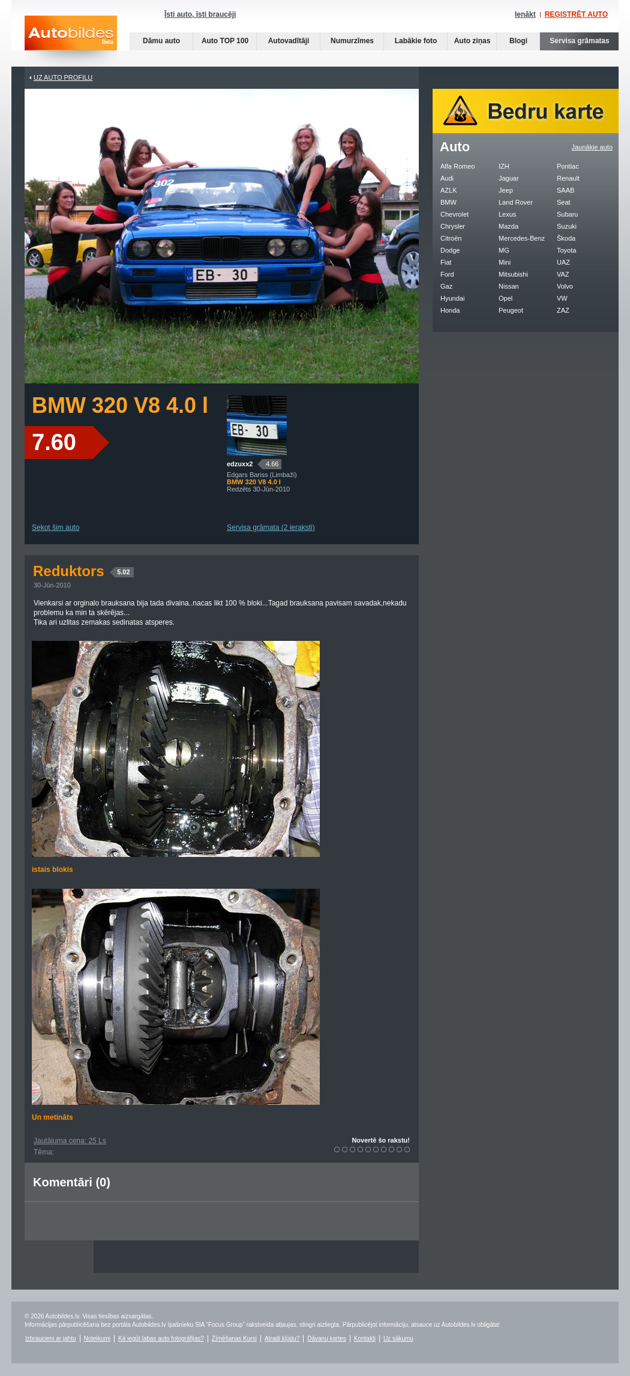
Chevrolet (454, 214)
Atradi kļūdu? (282, 1338)
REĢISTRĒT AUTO (576, 14)
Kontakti (365, 1338)
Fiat (445, 262)
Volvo (565, 286)
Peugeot (511, 310)
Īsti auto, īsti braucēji (200, 14)
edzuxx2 (240, 463)
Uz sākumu (398, 1338)
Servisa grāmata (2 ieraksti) (271, 527)
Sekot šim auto (55, 527)
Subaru (567, 214)
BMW (448, 202)
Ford (447, 274)
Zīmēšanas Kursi (234, 1338)
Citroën (450, 238)
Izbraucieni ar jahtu (50, 1338)
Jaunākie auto (592, 147)
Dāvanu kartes (326, 1338)
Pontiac (568, 166)
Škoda (566, 238)
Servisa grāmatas (579, 41)
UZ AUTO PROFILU (63, 77)
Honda (450, 310)
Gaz (446, 286)
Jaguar (509, 178)
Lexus (507, 214)
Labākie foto (416, 41)
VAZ (563, 274)
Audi (447, 178)
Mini (505, 262)
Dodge (450, 250)
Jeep (506, 190)
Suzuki (567, 226)
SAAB (565, 190)
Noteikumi (97, 1338)
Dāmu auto (161, 41)
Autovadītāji (289, 41)
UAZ (563, 262)
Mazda (508, 226)
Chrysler (452, 226)
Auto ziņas (472, 41)
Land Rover (516, 202)
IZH (504, 166)
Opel (505, 298)
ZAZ (563, 310)
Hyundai (452, 298)
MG (504, 250)
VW (562, 298)
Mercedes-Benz (522, 238)
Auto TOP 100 (225, 41)
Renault (568, 178)
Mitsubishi (513, 274)
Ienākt (525, 14)
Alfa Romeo (457, 166)
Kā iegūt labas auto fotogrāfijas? (161, 1338)
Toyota (566, 250)
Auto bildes (71, 41)
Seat (564, 202)
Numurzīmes (352, 41)
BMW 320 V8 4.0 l (120, 405)
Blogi (518, 41)
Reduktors (83, 571)
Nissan (509, 286)
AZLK (448, 190)
